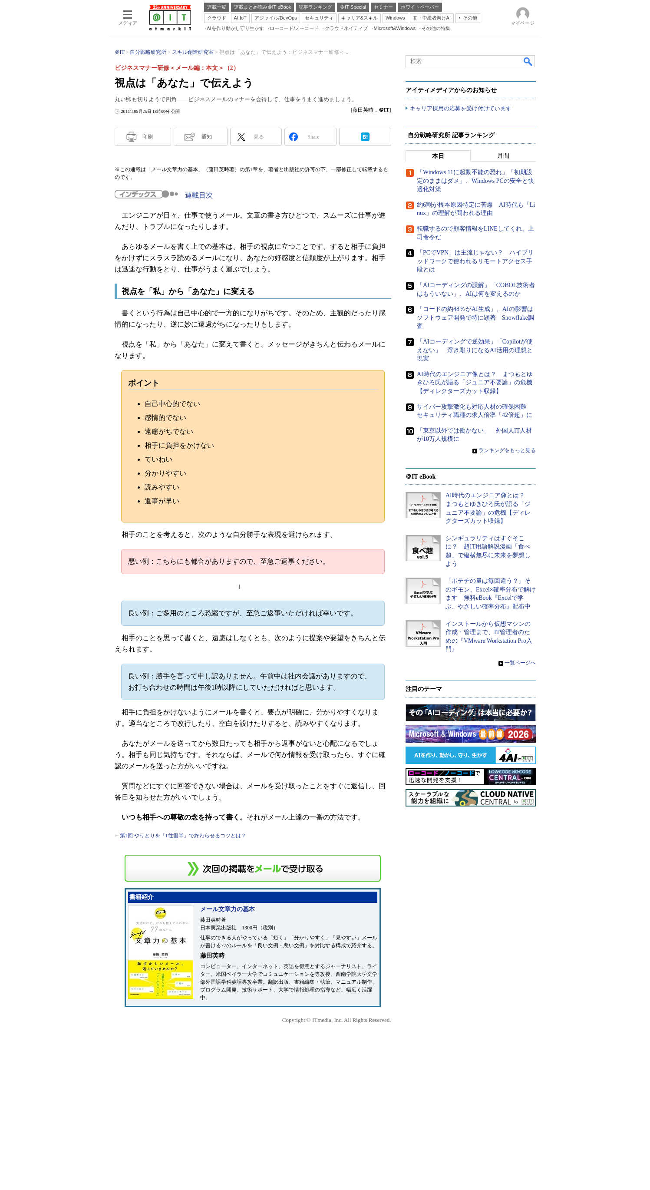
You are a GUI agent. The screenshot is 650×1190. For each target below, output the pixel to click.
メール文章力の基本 (227, 909)
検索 (528, 61)
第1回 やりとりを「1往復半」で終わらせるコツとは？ (183, 836)
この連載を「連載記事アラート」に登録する (253, 868)
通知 (206, 137)
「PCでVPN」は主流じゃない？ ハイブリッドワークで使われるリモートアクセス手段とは (475, 261)
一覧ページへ (520, 663)
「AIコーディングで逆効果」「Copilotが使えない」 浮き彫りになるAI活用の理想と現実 (475, 350)
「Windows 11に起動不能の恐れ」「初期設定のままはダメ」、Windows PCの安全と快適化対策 (475, 181)
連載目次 (199, 195)
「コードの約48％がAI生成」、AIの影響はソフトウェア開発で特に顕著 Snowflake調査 (475, 318)
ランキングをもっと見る (507, 451)
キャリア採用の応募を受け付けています (460, 109)
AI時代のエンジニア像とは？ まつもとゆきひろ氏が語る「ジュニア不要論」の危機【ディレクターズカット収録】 (475, 382)
